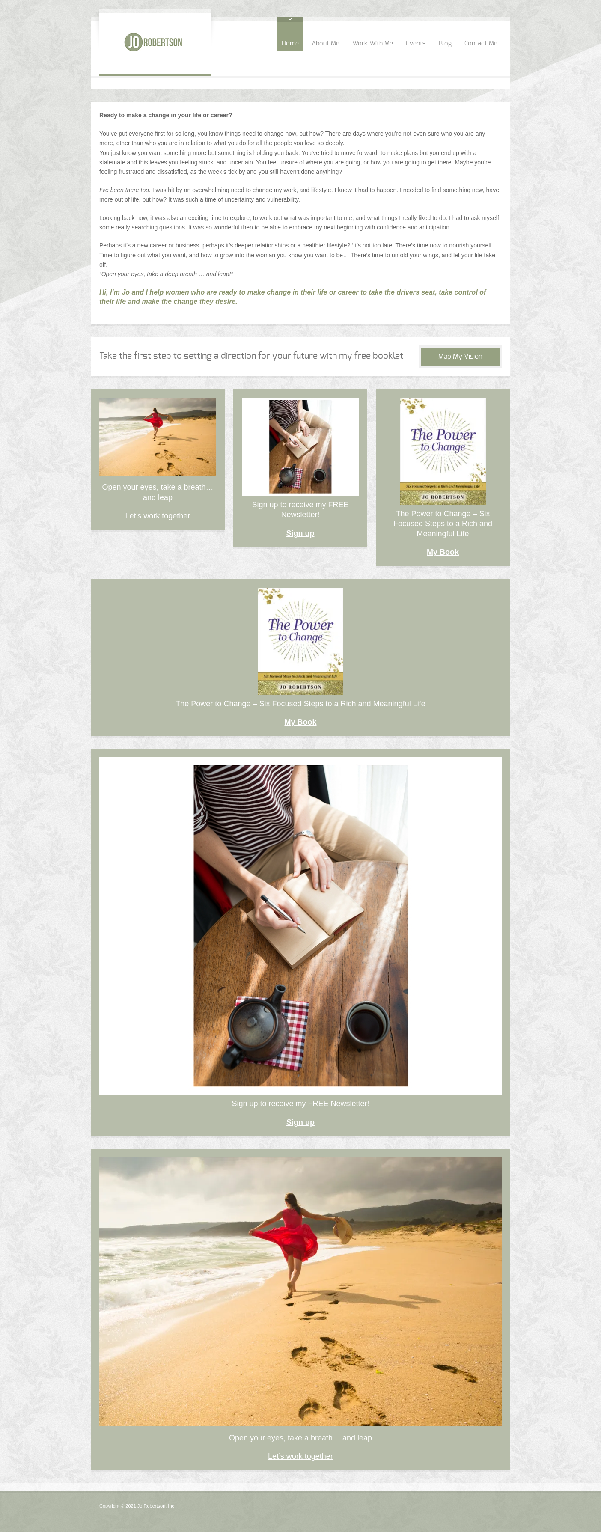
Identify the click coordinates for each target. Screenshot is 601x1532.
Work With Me (372, 43)
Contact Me (480, 43)
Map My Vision (460, 356)
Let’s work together (157, 516)
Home (290, 43)
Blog (445, 43)
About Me (325, 43)
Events (416, 43)
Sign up (300, 533)
